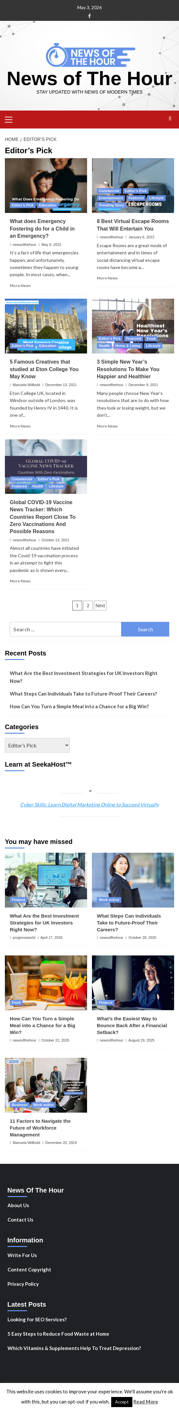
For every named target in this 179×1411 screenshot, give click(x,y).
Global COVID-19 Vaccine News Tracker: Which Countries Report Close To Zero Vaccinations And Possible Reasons (43, 517)
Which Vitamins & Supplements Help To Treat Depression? (74, 1348)
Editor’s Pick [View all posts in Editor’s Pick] (23, 205)
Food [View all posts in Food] (151, 338)
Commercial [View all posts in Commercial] (109, 191)
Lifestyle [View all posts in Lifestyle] (156, 198)
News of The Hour (89, 78)
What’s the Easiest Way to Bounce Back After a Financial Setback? (132, 1025)
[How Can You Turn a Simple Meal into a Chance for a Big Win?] (46, 982)
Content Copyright (29, 1269)
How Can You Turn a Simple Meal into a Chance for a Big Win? (79, 706)
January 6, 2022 (141, 237)
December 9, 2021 (143, 385)
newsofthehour (24, 245)
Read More (145, 1401)
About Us (18, 1205)
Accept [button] (121, 1401)
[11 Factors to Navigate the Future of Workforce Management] (46, 1085)
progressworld (24, 937)
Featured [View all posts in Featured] (135, 198)
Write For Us (22, 1255)
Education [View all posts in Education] (47, 205)
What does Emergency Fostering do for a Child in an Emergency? (42, 228)
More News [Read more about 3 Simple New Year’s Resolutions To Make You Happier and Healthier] (107, 426)
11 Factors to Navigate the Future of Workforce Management (40, 1127)
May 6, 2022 (51, 245)
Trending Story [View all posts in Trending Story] (111, 205)
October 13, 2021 (55, 540)
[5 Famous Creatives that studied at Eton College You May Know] (46, 326)
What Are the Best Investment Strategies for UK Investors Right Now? (83, 677)
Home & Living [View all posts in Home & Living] (128, 346)
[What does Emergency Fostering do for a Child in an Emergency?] (46, 185)
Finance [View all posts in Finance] (18, 900)
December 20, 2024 (61, 1143)
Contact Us (20, 1220)
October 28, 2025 (142, 937)
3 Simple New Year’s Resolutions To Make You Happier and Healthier (128, 369)
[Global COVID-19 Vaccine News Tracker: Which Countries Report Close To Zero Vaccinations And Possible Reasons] (46, 466)
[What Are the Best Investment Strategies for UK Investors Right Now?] (46, 880)
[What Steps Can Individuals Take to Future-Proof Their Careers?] (133, 880)
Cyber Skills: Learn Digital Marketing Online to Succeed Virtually (89, 804)
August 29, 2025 (141, 1040)
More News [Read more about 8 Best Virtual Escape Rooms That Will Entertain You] (107, 278)
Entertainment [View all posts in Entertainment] (111, 198)
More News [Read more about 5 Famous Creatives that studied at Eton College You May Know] (20, 426)
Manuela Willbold (26, 385)
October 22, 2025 (55, 1040)
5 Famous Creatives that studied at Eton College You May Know (44, 369)
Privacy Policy (23, 1284)
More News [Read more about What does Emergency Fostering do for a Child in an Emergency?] (20, 285)
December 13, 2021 (61, 385)
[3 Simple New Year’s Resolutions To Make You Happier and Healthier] (133, 326)
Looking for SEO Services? (37, 1319)
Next (100, 605)
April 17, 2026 (51, 937)
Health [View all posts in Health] (104, 346)
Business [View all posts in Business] (20, 1105)
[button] (11, 119)
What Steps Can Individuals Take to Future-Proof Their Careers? (83, 694)
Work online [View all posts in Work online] (109, 900)
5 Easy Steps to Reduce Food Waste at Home (58, 1334)
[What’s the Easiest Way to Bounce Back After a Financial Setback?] (133, 982)
